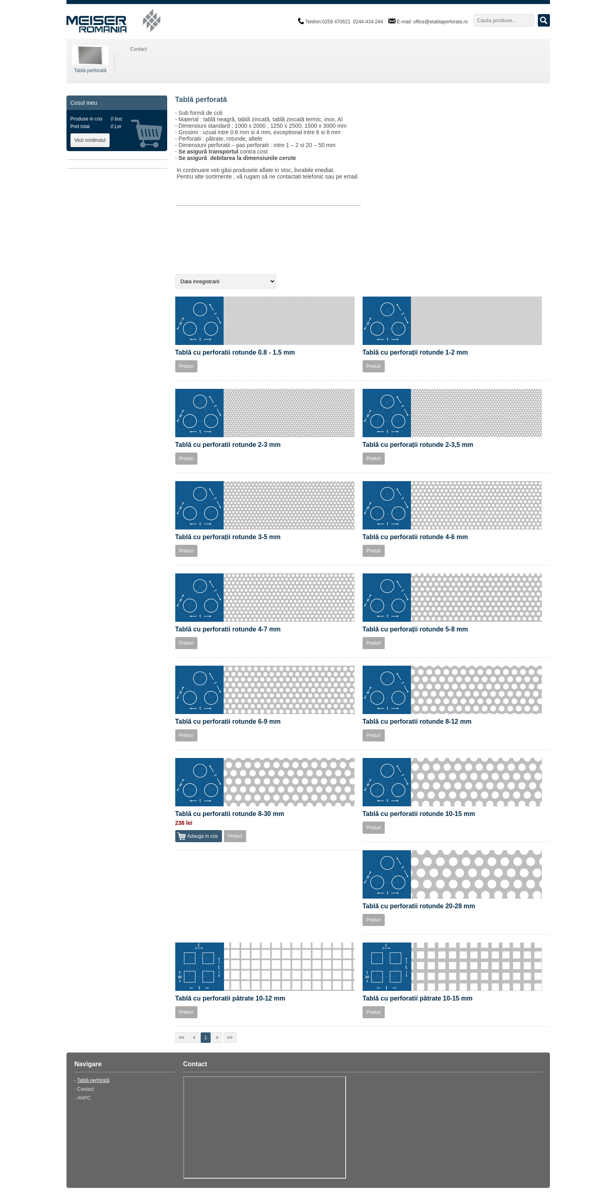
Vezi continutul (90, 140)
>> (230, 1037)
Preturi (186, 366)
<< (182, 1037)
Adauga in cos (202, 836)
